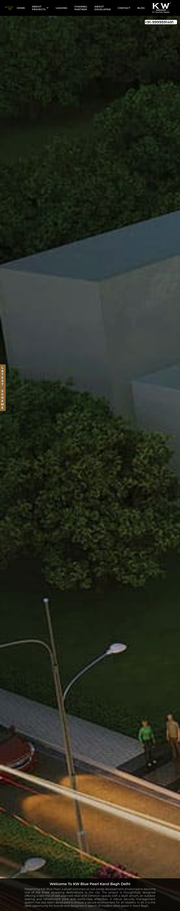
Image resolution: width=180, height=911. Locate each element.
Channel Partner (81, 8)
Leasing (61, 8)
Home (21, 8)
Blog (141, 8)
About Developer (103, 8)
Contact (124, 8)
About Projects (40, 8)
